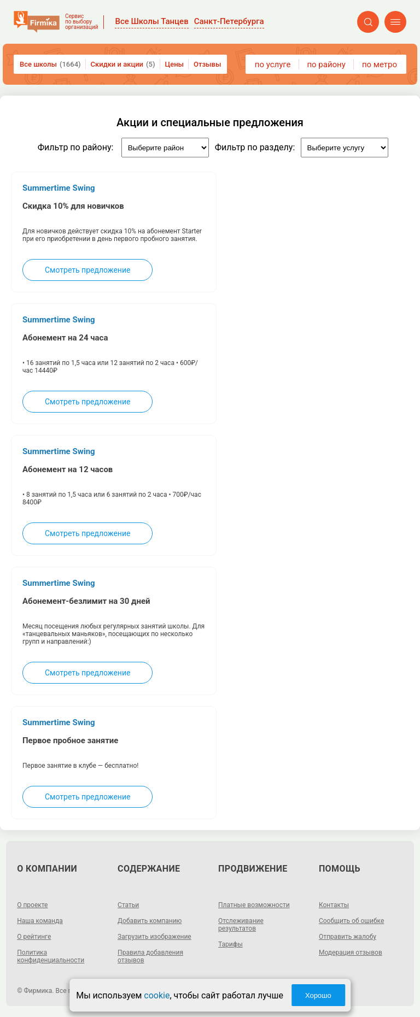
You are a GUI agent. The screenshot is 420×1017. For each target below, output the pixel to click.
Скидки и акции (123, 64)
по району (326, 64)
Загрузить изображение (154, 936)
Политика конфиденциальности (50, 956)
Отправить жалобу (347, 936)
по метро (379, 64)
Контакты (334, 905)
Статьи (128, 905)
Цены (174, 64)
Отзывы (207, 64)
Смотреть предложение (87, 270)
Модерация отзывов (350, 952)
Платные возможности (254, 905)
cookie (157, 995)
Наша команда (40, 921)
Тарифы (230, 944)
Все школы (50, 64)
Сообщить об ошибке (351, 921)
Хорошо (318, 995)
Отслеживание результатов (241, 924)
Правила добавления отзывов (150, 956)
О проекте (32, 905)
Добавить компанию (150, 921)
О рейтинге (34, 936)
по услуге (273, 64)
